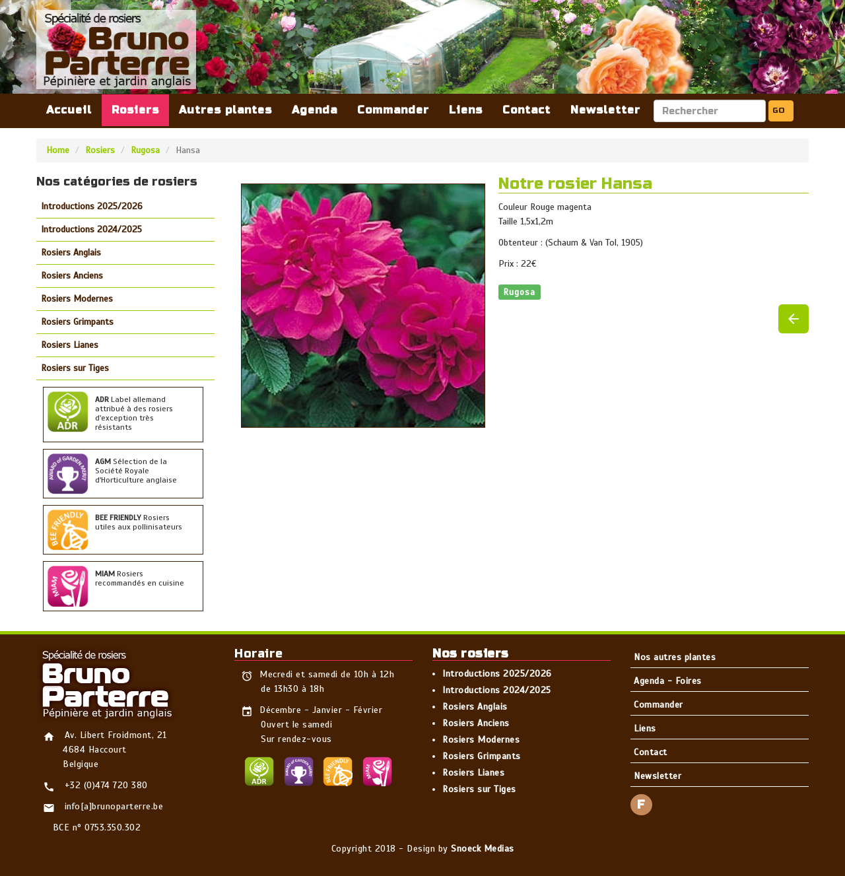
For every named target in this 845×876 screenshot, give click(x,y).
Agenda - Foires (668, 681)
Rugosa (145, 150)
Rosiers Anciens (72, 275)
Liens (466, 110)
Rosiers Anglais (71, 252)
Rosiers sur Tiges (75, 368)
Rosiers (135, 110)
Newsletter (605, 110)
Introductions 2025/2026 (92, 206)
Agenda (314, 110)
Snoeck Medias (482, 848)
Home (57, 150)
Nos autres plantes (675, 657)
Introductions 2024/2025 (91, 229)
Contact (526, 110)
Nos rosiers (470, 653)
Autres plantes (225, 110)
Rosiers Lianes (69, 345)
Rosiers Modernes (77, 298)
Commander (393, 110)
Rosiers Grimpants (77, 321)
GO (778, 110)
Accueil (69, 110)
